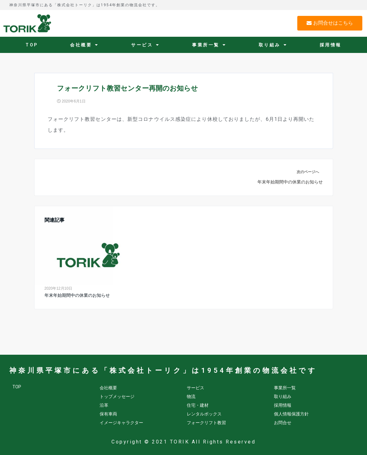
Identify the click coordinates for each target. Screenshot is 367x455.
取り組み (273, 45)
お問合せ (282, 422)
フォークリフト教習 (206, 422)
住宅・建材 (198, 405)
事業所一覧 (209, 45)
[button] (329, 23)
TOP (32, 44)
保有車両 (108, 413)
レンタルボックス (204, 413)
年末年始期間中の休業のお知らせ (77, 295)
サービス (145, 45)
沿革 (104, 405)
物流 (191, 396)
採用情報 (330, 44)
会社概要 (84, 45)
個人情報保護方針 (291, 413)
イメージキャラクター (121, 422)
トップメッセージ (117, 396)
